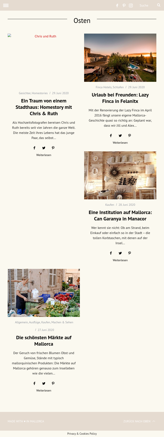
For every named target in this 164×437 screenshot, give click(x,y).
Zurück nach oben (139, 421)
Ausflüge (34, 322)
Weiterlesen (43, 155)
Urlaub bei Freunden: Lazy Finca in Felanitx (120, 97)
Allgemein (21, 322)
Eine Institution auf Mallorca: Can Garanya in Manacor (120, 215)
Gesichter (25, 93)
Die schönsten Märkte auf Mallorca (43, 340)
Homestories (40, 93)
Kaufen (109, 205)
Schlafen (118, 87)
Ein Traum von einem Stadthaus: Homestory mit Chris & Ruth (44, 107)
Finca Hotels (104, 87)
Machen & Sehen (62, 322)
